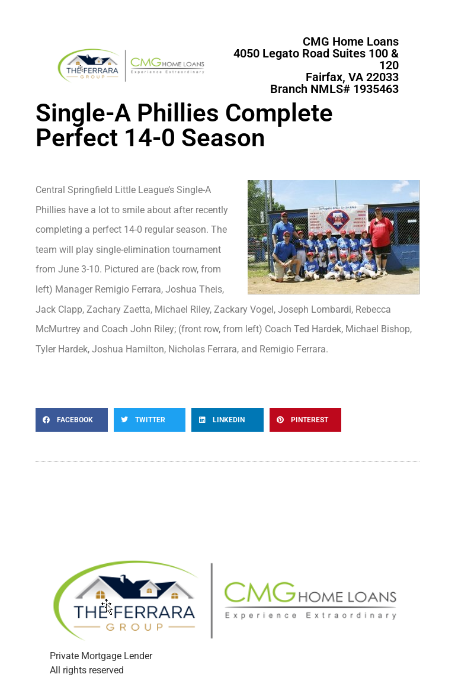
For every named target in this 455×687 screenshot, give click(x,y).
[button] (72, 420)
